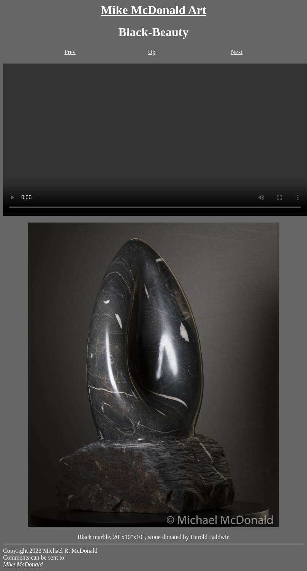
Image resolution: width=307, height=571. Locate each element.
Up (151, 52)
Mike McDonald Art (153, 10)
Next (236, 52)
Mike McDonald (23, 564)
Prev (69, 52)
